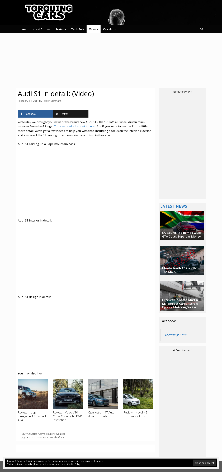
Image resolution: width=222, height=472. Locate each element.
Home (22, 29)
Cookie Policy (73, 464)
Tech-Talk (77, 29)
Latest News (173, 206)
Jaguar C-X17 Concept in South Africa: (42, 437)
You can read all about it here (74, 126)
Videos (93, 29)
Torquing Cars (176, 335)
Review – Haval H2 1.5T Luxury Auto (135, 414)
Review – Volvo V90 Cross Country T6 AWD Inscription (67, 416)
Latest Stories (40, 29)
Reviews (60, 29)
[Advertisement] (111, 60)
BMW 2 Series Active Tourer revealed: (43, 433)
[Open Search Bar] (201, 29)
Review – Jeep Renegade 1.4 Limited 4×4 (32, 416)
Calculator (110, 29)
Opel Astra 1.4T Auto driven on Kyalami (101, 414)
